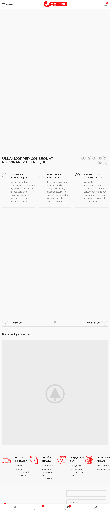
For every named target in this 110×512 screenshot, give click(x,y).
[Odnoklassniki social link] (94, 158)
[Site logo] (55, 4)
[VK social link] (105, 158)
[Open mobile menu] (7, 4)
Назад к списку (55, 323)
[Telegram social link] (100, 163)
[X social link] (89, 158)
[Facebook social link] (83, 158)
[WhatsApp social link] (100, 158)
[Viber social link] (105, 163)
